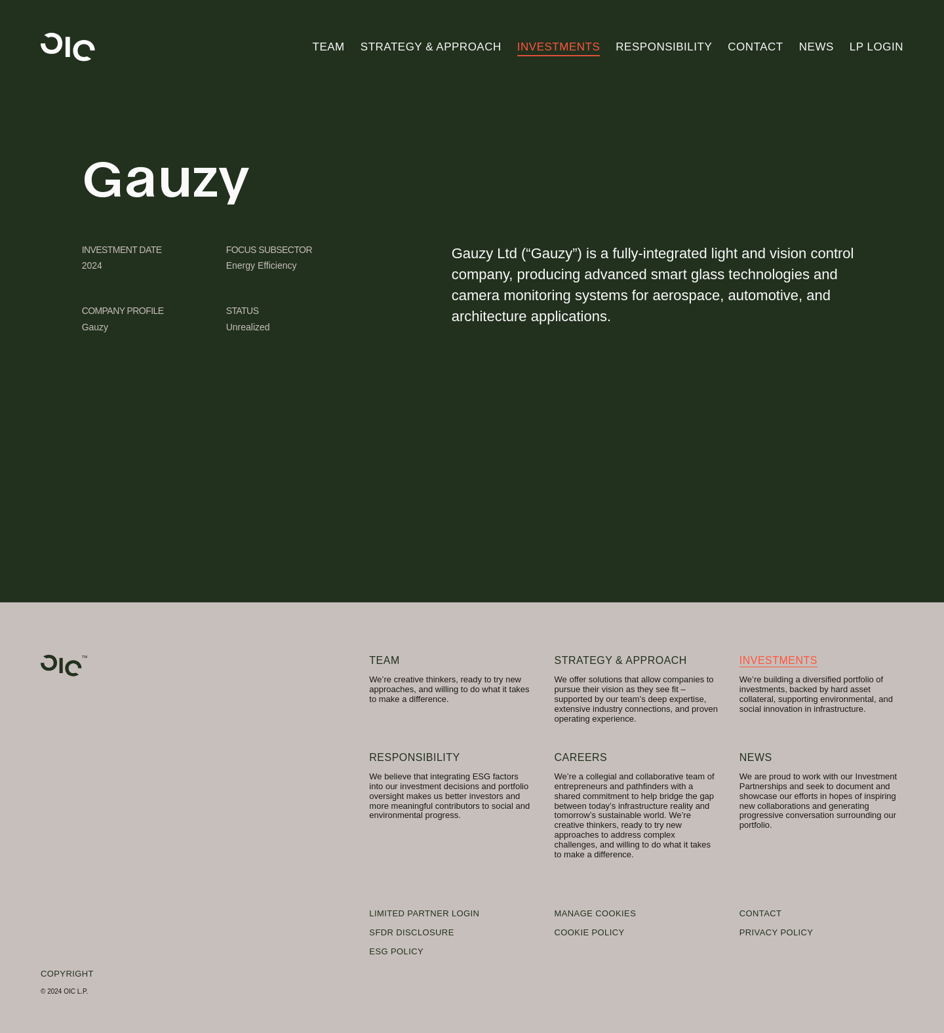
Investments (558, 47)
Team (329, 47)
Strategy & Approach (431, 47)
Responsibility (664, 47)
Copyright (67, 974)
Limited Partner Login (424, 913)
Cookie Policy (590, 932)
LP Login (876, 47)
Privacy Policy (776, 932)
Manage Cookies (596, 913)
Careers (581, 757)
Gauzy (95, 327)
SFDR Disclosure (411, 932)
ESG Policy (396, 951)
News (816, 47)
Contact (755, 47)
